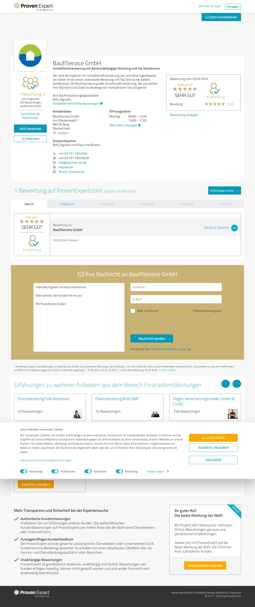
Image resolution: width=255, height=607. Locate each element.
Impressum (27, 588)
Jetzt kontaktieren (221, 17)
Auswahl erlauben (213, 575)
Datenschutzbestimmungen (54, 588)
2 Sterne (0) (186, 204)
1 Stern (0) (225, 204)
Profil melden (168, 370)
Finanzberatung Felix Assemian (44, 398)
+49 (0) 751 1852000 (72, 153)
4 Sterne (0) (107, 204)
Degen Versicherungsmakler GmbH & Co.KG (204, 401)
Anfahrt (63, 133)
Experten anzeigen (36, 484)
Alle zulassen (213, 566)
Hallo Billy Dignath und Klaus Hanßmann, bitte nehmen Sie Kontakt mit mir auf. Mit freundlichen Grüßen (79, 317)
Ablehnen (213, 588)
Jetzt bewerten (30, 128)
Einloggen (233, 6)
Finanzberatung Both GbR (116, 398)
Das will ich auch (210, 6)
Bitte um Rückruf (147, 311)
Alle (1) (29, 204)
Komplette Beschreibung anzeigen (77, 103)
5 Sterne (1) (67, 204)
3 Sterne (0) (146, 204)
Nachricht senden (151, 338)
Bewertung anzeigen (184, 115)
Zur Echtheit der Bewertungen (30, 115)
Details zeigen (155, 599)
